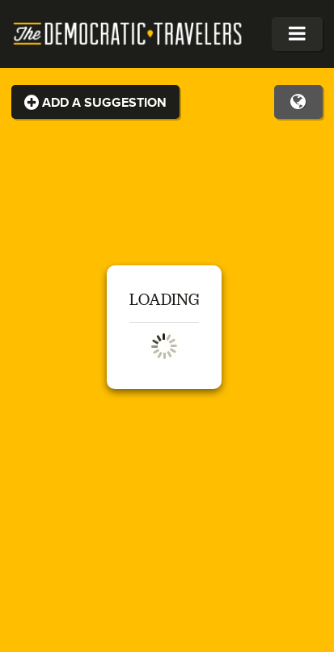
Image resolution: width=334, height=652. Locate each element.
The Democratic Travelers (128, 34)
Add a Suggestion (95, 103)
